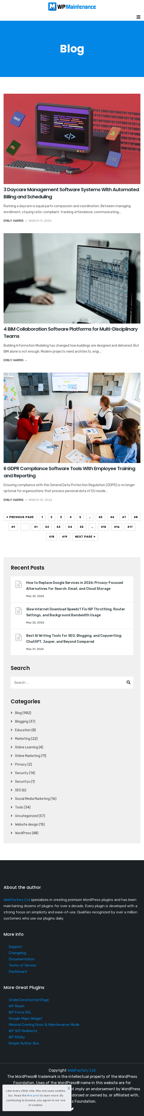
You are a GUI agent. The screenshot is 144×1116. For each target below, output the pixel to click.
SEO (18, 790)
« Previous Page (20, 517)
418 (51, 536)
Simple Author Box (24, 1043)
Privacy (21, 764)
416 (117, 527)
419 (64, 536)
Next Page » (85, 536)
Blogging (21, 722)
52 (47, 527)
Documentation (22, 959)
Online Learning (26, 747)
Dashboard (18, 971)
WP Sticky (17, 1037)
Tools (19, 807)
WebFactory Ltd (17, 900)
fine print (33, 1095)
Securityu (22, 782)
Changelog (17, 953)
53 (59, 527)
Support (15, 947)
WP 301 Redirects (23, 1031)
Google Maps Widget (25, 1018)
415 (103, 527)
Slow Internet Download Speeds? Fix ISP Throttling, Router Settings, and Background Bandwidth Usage (75, 612)
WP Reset (17, 1006)
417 (130, 527)
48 (136, 517)
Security (21, 773)
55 (82, 527)
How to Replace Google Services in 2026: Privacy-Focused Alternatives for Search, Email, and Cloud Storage (74, 586)
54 (70, 527)
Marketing (22, 739)
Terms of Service (22, 965)
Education (23, 730)
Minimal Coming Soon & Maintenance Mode (44, 1025)
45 (100, 517)
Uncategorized (26, 816)
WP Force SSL (20, 1012)
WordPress (23, 833)
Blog (18, 713)
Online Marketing (27, 756)
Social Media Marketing (32, 799)
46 (112, 517)
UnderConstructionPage (29, 1000)
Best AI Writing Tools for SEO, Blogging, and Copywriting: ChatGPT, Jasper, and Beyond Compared (74, 639)
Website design (26, 825)
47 (124, 517)
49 (13, 527)
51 (36, 527)
